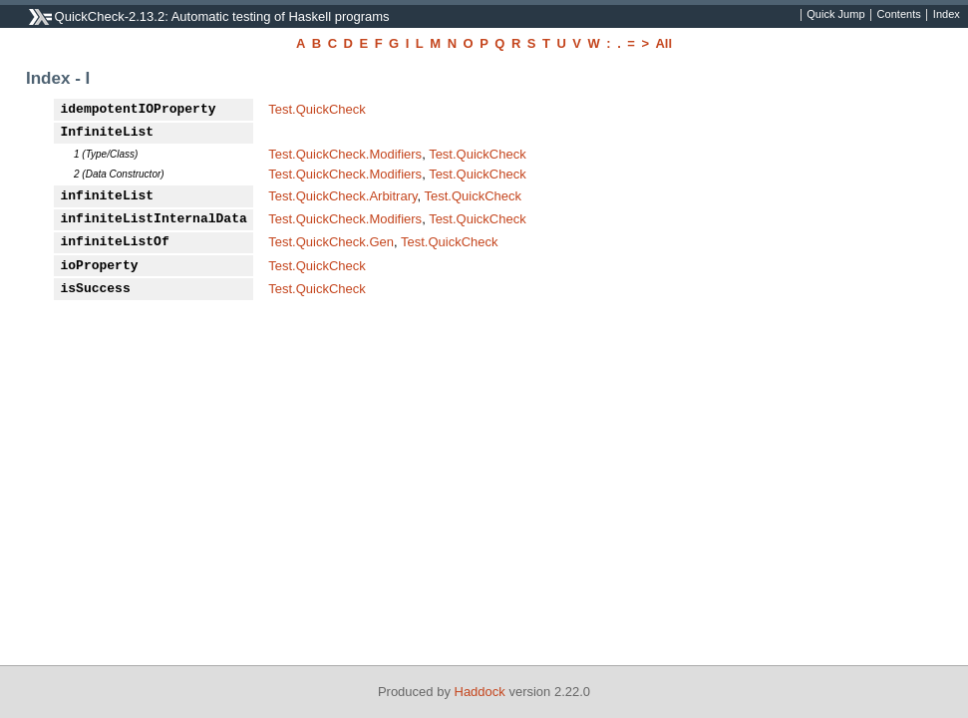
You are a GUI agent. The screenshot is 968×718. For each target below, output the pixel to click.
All (663, 43)
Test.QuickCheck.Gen (331, 241)
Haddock (480, 691)
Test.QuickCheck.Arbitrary (342, 195)
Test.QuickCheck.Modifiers (345, 154)
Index (946, 15)
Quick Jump (835, 15)
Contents (899, 15)
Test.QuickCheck (317, 109)
